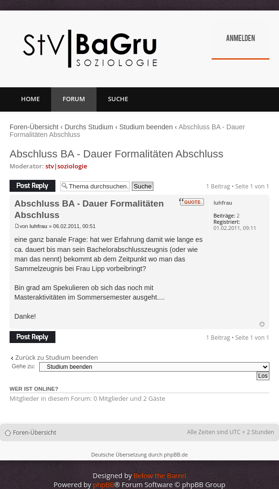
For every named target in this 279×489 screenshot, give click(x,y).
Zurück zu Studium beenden (56, 358)
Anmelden (240, 39)
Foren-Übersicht (34, 127)
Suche (118, 98)
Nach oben (262, 324)
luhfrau (38, 226)
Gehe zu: (23, 366)
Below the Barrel (160, 475)
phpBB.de (176, 454)
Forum (74, 98)
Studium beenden (146, 127)
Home (30, 98)
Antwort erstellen (32, 186)
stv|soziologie (66, 166)
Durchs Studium (88, 127)
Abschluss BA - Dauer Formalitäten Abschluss (117, 154)
